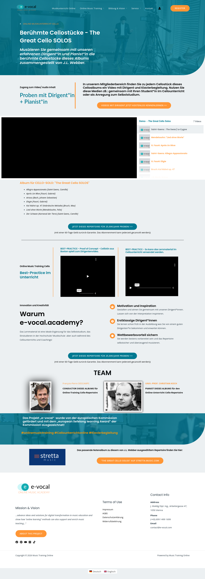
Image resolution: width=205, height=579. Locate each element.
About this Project (31, 533)
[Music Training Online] (26, 8)
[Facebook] (17, 542)
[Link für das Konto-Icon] (159, 8)
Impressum (108, 509)
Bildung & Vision (117, 8)
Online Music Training (91, 8)
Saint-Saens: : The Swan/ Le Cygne (169, 129)
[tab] (170, 129)
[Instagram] (30, 542)
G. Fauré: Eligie (158, 161)
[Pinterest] (21, 542)
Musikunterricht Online (64, 8)
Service (134, 8)
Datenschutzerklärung (114, 517)
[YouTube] (25, 542)
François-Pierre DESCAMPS (76, 383)
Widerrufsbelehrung (113, 521)
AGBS (105, 513)
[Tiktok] (34, 542)
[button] (180, 8)
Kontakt (148, 8)
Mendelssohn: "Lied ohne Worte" (167, 137)
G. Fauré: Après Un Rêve (163, 145)
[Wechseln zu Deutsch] (95, 571)
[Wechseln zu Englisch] (110, 571)
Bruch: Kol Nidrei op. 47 (163, 169)
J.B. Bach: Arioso (159, 177)
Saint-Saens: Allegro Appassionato (169, 153)
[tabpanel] (69, 147)
